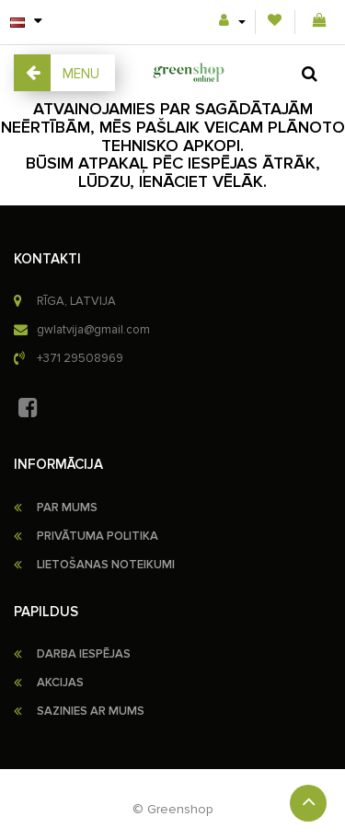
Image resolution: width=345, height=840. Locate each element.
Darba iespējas (84, 654)
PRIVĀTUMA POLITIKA (97, 536)
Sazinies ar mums (90, 711)
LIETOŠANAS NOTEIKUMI (106, 564)
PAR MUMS (67, 507)
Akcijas (60, 682)
